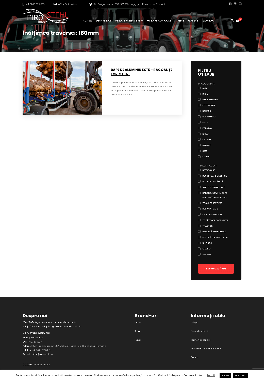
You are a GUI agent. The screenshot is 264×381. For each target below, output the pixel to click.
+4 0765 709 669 (35, 4)
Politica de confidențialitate (206, 348)
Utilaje (194, 322)
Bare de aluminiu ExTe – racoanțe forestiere (141, 71)
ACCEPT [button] (225, 375)
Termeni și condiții (200, 339)
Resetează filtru (216, 268)
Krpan (138, 331)
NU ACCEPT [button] (240, 375)
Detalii (211, 375)
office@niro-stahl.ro (69, 4)
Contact (195, 357)
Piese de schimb (199, 331)
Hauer (138, 339)
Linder (138, 322)
